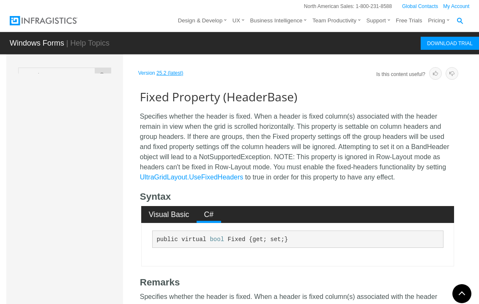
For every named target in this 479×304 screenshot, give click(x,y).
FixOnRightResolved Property (94, 272)
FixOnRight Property (84, 248)
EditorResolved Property (90, 149)
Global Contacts (420, 6)
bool (217, 239)
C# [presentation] (209, 214)
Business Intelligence (276, 20)
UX (236, 20)
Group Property (89, 291)
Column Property (91, 115)
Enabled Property (92, 168)
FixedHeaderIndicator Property (94, 225)
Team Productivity (334, 20)
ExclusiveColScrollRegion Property (93, 187)
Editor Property (88, 130)
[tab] (169, 214)
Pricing (436, 20)
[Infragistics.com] (52, 20)
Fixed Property (89, 206)
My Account (456, 6)
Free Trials (409, 20)
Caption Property (91, 101)
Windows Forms (37, 43)
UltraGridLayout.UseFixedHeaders (192, 177)
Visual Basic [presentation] (169, 214)
